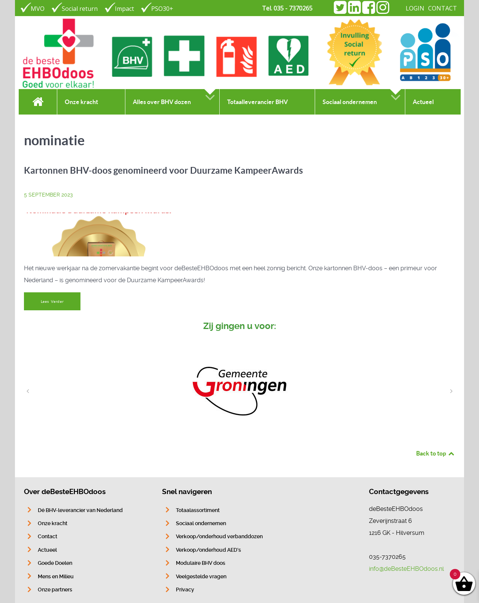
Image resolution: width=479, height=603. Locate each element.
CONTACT (442, 8)
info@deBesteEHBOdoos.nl (406, 568)
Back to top (435, 453)
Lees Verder (52, 301)
